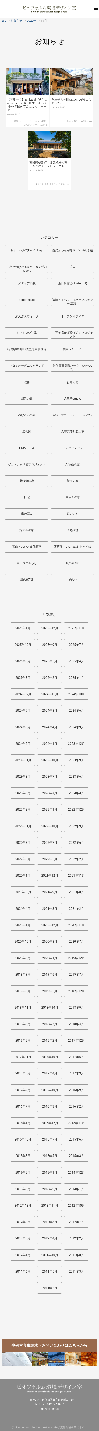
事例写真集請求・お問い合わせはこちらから (49, 1345)
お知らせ (43, 133)
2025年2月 (49, 677)
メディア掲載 (27, 283)
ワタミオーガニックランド (26, 365)
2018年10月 (49, 1007)
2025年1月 (76, 677)
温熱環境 (72, 530)
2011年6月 (22, 1271)
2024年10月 (76, 694)
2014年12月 (76, 1172)
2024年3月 (76, 727)
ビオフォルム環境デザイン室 (49, 9)
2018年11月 (23, 1007)
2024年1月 (49, 743)
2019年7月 (76, 974)
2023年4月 (49, 793)
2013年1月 (76, 1189)
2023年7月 (49, 776)
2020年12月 (49, 925)
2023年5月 (22, 793)
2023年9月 (76, 760)
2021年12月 (49, 875)
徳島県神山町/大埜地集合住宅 (26, 349)
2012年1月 (22, 1255)
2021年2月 (76, 908)
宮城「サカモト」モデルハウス (57, 195)
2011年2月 (49, 1288)
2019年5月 (22, 991)
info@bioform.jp (49, 1408)
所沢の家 (27, 398)
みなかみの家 (27, 415)
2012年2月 (76, 1238)
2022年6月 (76, 842)
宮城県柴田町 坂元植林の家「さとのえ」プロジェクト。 (48, 175)
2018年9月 (76, 1007)
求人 (72, 267)
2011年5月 (49, 1271)
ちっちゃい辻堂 (27, 332)
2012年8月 (49, 1222)
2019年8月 (49, 974)
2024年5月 (22, 727)
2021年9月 (49, 892)
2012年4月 (49, 1238)
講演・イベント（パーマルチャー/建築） (30, 130)
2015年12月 (49, 1123)
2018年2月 (49, 1040)
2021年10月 (23, 892)
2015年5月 (22, 1156)
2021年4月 (22, 908)
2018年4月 (76, 1024)
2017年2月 (22, 1090)
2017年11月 (23, 1057)
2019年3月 (49, 991)
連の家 (26, 431)
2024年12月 (23, 694)
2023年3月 (76, 793)
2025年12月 (49, 628)
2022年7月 (49, 842)
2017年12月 (76, 1040)
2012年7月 (76, 1222)
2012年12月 (23, 1205)
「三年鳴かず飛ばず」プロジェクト (72, 334)
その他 (72, 579)
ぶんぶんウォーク (31, 133)
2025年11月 (76, 628)
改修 (69, 131)
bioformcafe (27, 300)
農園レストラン (72, 349)
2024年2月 (22, 743)
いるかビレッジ (72, 448)
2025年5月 (49, 661)
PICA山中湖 (26, 448)
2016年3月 (49, 1106)
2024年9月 (22, 710)
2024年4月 (49, 727)
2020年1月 (49, 958)
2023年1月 (49, 809)
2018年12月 (76, 991)
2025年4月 (76, 661)
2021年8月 (76, 892)
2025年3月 (22, 677)
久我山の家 (72, 464)
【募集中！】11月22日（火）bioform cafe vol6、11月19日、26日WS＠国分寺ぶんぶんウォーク (27, 113)
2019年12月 (76, 958)
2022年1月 (22, 875)
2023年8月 (22, 776)
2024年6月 (76, 710)
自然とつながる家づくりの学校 (72, 250)
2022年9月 (76, 826)
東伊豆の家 (72, 497)
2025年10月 (23, 645)
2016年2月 (76, 1106)
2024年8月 (49, 710)
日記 (27, 497)
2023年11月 (23, 760)
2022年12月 (76, 809)
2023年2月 (22, 809)
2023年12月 (76, 743)
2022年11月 (23, 826)
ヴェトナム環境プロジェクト (27, 464)
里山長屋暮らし (27, 563)
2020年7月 (76, 941)
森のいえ (72, 513)
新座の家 (72, 480)
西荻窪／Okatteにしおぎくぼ (72, 546)
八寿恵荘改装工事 (72, 431)
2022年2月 (76, 859)
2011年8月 (76, 1255)
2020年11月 (76, 925)
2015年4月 (49, 1156)
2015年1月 (49, 1172)
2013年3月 (22, 1189)
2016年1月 (22, 1123)
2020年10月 (23, 941)
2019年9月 (22, 974)
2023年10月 (49, 760)
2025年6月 (22, 661)
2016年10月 (49, 1090)
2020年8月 (49, 941)
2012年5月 (22, 1238)
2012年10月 (76, 1205)
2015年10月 (23, 1139)
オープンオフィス (72, 316)
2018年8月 (22, 1024)
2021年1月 (22, 925)
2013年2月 (49, 1189)
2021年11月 (76, 875)
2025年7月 (76, 645)
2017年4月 (49, 1073)
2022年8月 (22, 842)
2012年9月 (22, 1222)
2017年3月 (76, 1073)
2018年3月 (22, 1040)
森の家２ (27, 513)
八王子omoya (86, 131)
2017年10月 (49, 1057)
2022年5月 (22, 859)
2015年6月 (76, 1139)
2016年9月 (76, 1090)
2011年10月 (49, 1255)
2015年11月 (76, 1123)
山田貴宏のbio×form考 (72, 283)
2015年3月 (76, 1156)
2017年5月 (22, 1073)
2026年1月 (22, 628)
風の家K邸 (72, 563)
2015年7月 (49, 1139)
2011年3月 (76, 1271)
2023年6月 (76, 776)
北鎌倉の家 (26, 480)
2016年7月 (22, 1106)
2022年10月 (49, 826)
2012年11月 (49, 1205)
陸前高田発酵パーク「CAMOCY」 (72, 367)
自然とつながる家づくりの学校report (26, 268)
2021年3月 (49, 908)
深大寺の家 (26, 530)
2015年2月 (22, 1172)
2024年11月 (49, 694)
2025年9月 (49, 645)
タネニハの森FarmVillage (26, 250)
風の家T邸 (27, 579)
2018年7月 (49, 1024)
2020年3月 (22, 958)
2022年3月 (49, 859)
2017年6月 (76, 1057)
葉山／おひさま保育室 (26, 546)
